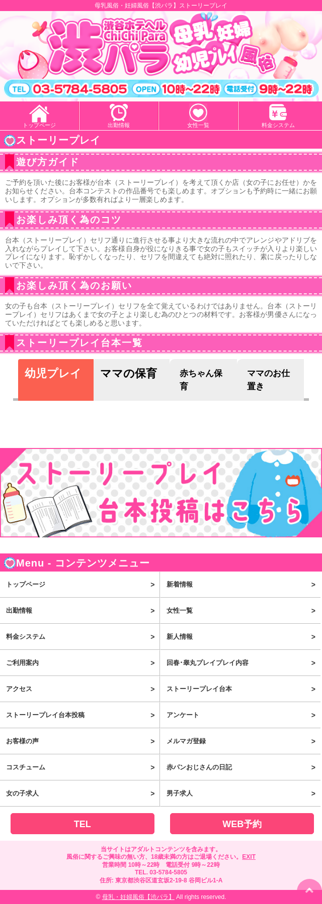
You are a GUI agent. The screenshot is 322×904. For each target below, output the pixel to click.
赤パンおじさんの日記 (243, 767)
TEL (82, 824)
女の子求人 (82, 793)
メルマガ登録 (243, 741)
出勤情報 (119, 125)
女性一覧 (198, 125)
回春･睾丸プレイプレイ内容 (243, 662)
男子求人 (243, 793)
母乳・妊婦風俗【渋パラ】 (138, 896)
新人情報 (243, 636)
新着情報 (243, 584)
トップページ (39, 125)
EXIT (249, 856)
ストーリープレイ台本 (243, 689)
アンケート (243, 715)
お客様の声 (82, 741)
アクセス (82, 689)
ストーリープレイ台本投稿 (82, 715)
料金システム (278, 125)
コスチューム (82, 767)
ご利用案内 (82, 662)
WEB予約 (242, 824)
